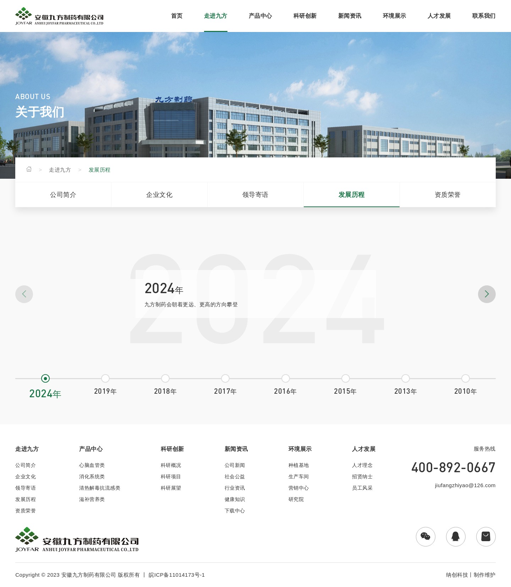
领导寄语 (255, 194)
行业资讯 (235, 488)
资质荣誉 (448, 194)
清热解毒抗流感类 (99, 488)
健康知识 (235, 499)
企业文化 (159, 194)
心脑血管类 (92, 465)
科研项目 (171, 476)
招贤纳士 (362, 476)
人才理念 (362, 465)
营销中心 (299, 488)
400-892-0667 (453, 467)
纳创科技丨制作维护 (471, 575)
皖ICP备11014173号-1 (177, 575)
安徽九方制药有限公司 (88, 575)
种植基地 (299, 465)
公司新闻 (235, 465)
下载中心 (235, 510)
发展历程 (100, 170)
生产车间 (299, 476)
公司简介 (63, 194)
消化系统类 (92, 476)
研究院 (296, 499)
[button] (487, 294)
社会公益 (235, 476)
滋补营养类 (92, 499)
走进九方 (60, 170)
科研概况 (171, 465)
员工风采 (362, 488)
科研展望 (171, 488)
